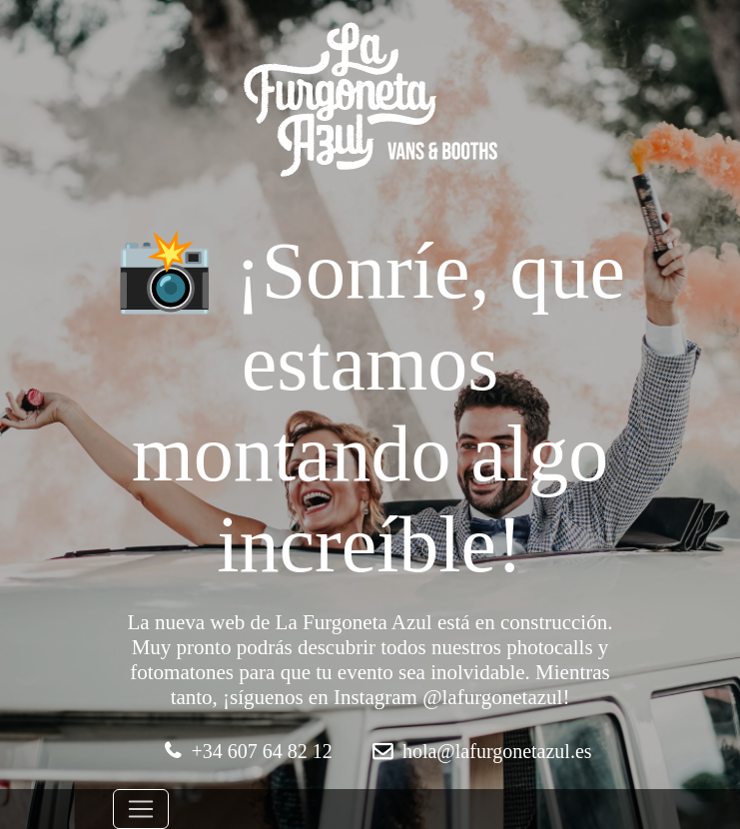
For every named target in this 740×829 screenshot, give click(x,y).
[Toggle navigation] (141, 809)
